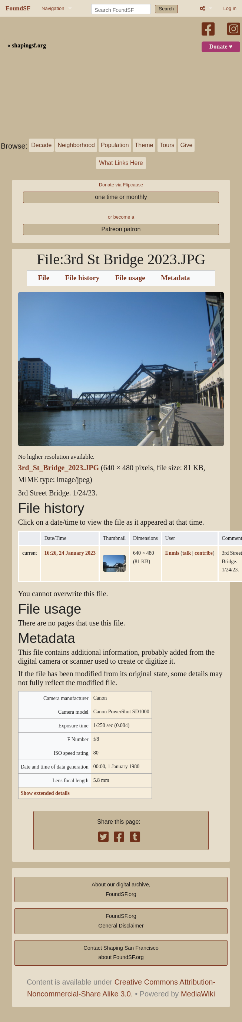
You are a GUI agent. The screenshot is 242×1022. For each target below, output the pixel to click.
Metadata (175, 278)
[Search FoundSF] (121, 9)
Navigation (53, 8)
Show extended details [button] (45, 793)
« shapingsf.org (26, 45)
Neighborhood (76, 145)
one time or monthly (121, 197)
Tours (167, 145)
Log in (229, 8)
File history (82, 278)
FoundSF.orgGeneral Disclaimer (120, 921)
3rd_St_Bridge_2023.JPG (58, 468)
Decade (41, 145)
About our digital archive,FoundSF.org (121, 889)
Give (186, 145)
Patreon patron (121, 229)
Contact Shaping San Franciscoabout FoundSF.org (120, 952)
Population (115, 145)
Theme (144, 145)
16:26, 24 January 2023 (69, 553)
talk (186, 553)
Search (166, 8)
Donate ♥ (220, 46)
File (43, 278)
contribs (204, 553)
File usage (130, 278)
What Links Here (121, 163)
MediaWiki (198, 994)
